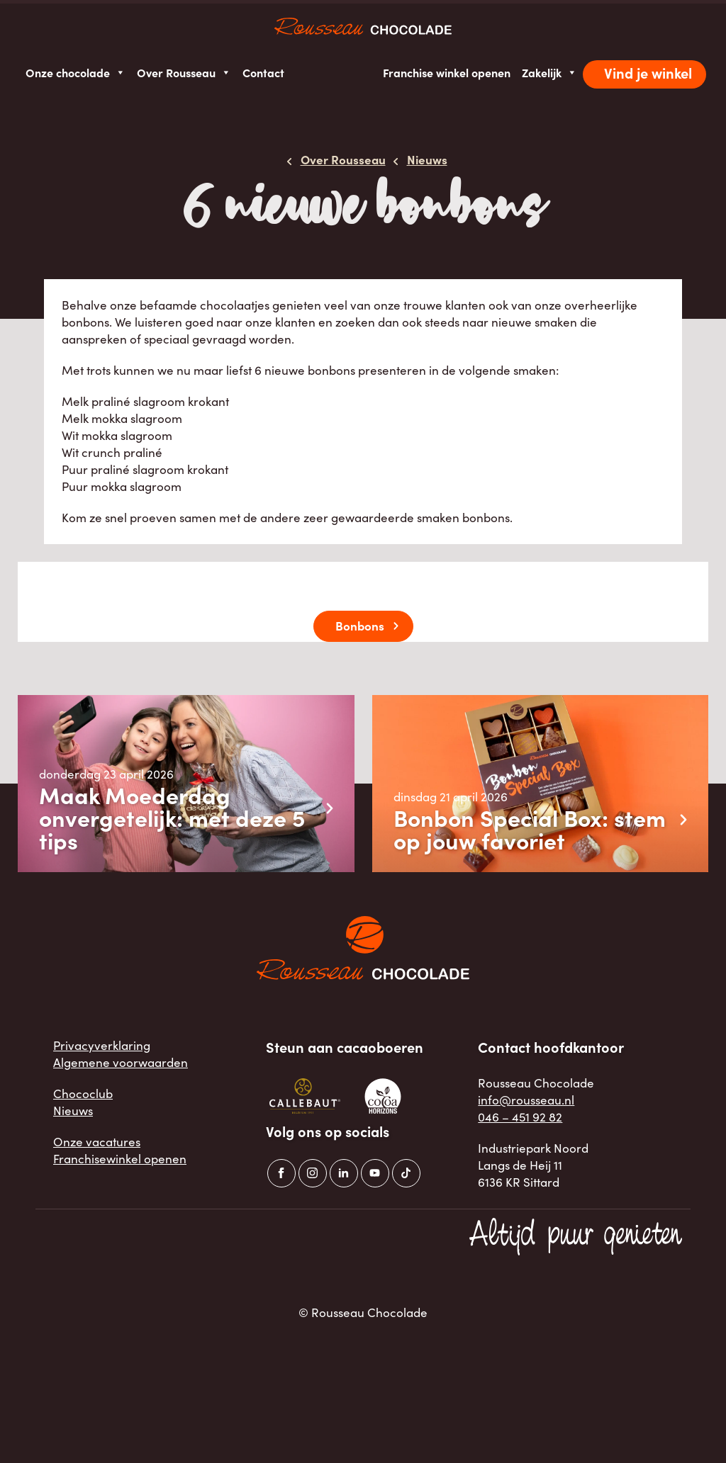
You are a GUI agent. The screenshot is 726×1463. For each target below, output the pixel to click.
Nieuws (73, 1110)
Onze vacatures (96, 1142)
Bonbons (359, 625)
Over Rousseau (184, 72)
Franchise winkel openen (446, 72)
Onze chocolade (75, 72)
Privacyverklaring (101, 1045)
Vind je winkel (648, 72)
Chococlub (83, 1093)
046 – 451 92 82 (520, 1117)
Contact (263, 72)
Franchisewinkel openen (119, 1159)
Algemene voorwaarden (120, 1062)
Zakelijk (549, 72)
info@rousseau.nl (526, 1100)
